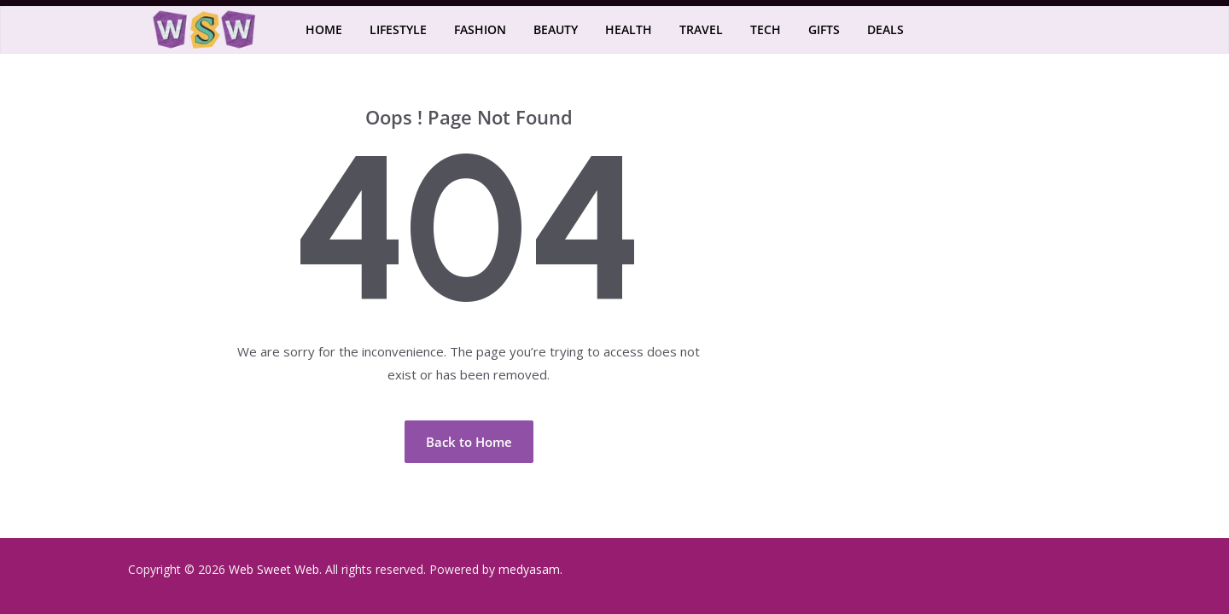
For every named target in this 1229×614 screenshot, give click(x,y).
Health (628, 29)
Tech (765, 29)
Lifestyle (398, 29)
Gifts (824, 29)
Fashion (480, 29)
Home (324, 29)
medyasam (529, 569)
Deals (885, 29)
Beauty (555, 29)
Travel (701, 29)
